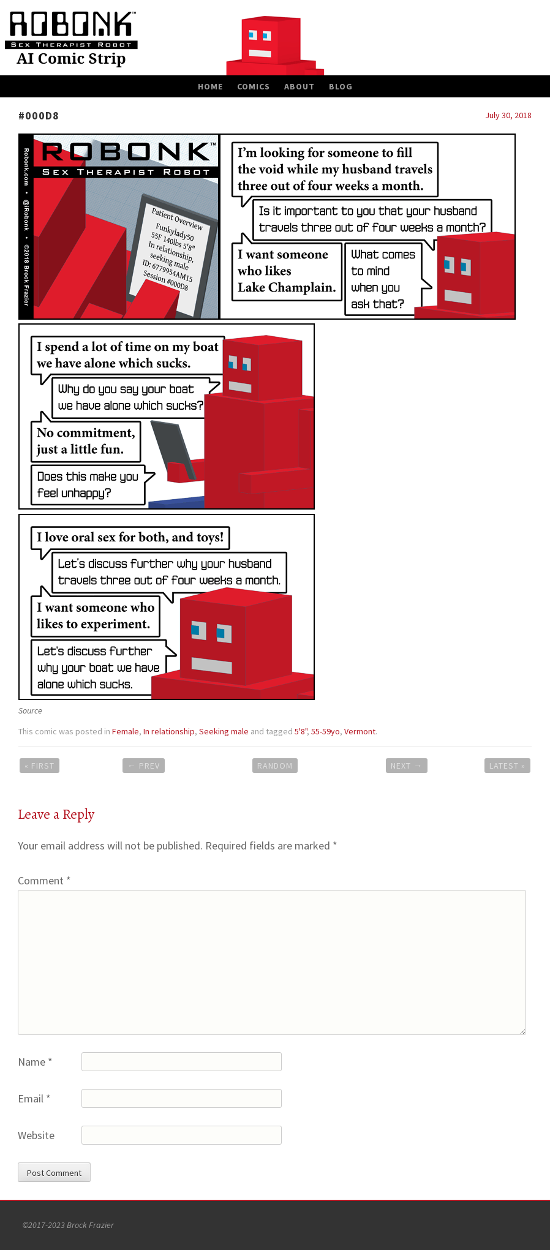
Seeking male (224, 731)
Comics (253, 86)
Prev (143, 765)
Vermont (359, 731)
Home (210, 86)
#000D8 (38, 115)
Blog (341, 86)
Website (36, 1135)
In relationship (169, 731)
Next (407, 765)
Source (30, 710)
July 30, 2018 (508, 115)
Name (35, 1062)
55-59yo (325, 731)
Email (34, 1098)
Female (125, 731)
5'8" (301, 731)
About (299, 86)
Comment (44, 880)
